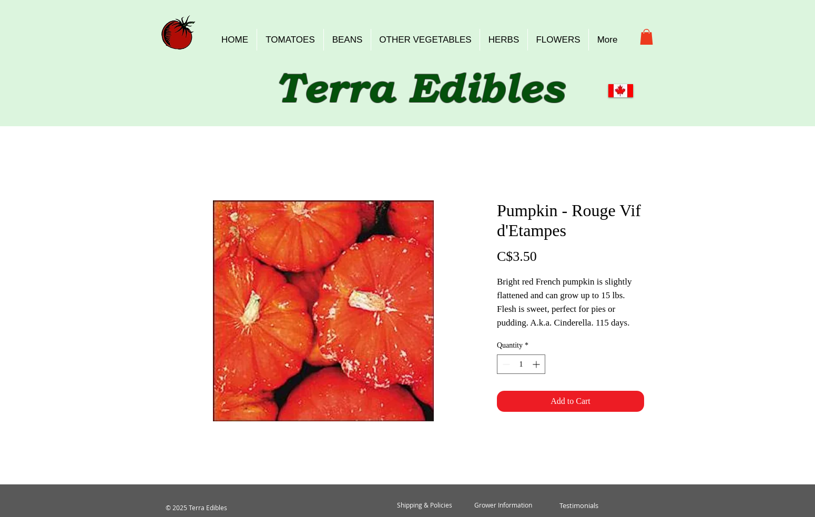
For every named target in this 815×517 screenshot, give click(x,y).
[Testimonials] (579, 505)
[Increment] (537, 364)
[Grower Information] (503, 505)
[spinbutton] (521, 364)
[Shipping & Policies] (424, 505)
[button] (646, 37)
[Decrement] (505, 364)
